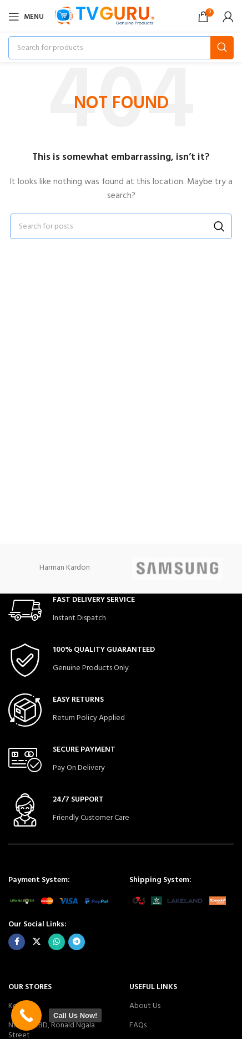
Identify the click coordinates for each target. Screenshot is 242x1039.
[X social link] (36, 942)
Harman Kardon (64, 567)
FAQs (138, 1025)
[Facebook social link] (16, 942)
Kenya (18, 1006)
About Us (144, 1006)
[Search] (121, 47)
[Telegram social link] (76, 942)
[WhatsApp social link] (56, 942)
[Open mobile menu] (26, 17)
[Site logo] (104, 17)
